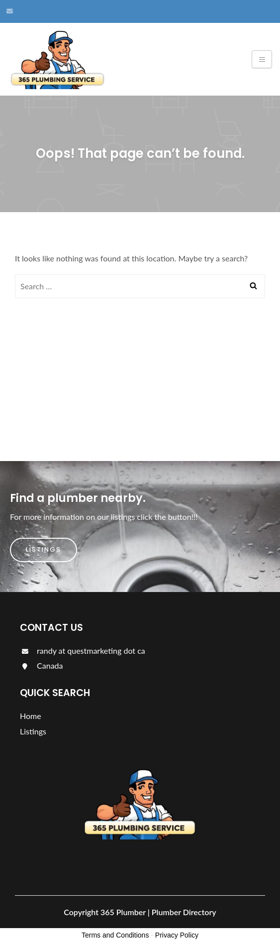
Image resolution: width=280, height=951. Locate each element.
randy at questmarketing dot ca (82, 650)
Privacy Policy (176, 935)
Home (30, 715)
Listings (43, 549)
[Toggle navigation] (262, 59)
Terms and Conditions (115, 935)
